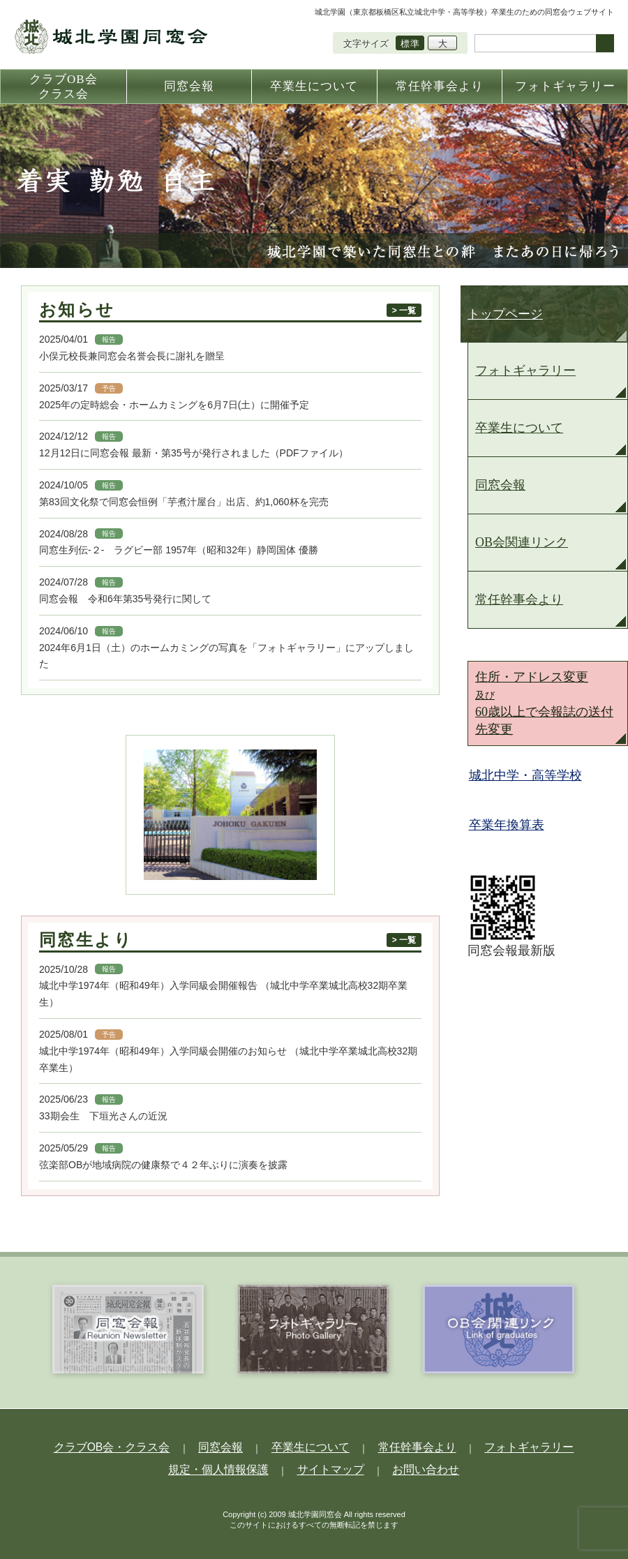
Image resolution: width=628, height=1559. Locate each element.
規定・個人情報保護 (239, 1466)
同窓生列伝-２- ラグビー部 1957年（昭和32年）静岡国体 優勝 (183, 549)
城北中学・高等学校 (531, 775)
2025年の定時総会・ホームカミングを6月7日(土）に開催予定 (174, 404)
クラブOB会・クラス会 (153, 1446)
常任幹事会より (519, 599)
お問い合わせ (403, 1466)
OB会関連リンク (521, 542)
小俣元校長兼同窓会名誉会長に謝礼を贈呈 (132, 355)
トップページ (505, 314)
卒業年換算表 (512, 825)
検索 (605, 43)
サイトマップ (328, 1466)
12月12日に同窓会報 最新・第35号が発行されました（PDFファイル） (193, 452)
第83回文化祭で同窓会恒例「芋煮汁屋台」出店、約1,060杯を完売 (184, 501)
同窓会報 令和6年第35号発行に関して (125, 598)
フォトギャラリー (525, 371)
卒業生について (519, 428)
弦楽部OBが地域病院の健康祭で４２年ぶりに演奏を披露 (163, 1164)
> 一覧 (404, 310)
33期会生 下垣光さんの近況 (103, 1115)
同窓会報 (500, 485)
